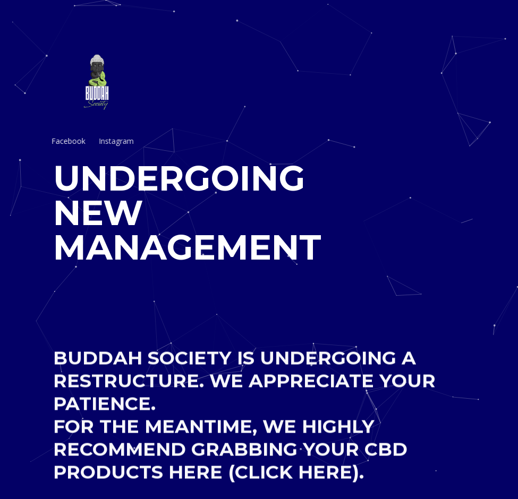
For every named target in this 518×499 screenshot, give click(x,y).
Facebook (59, 141)
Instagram (103, 141)
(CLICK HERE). (296, 478)
